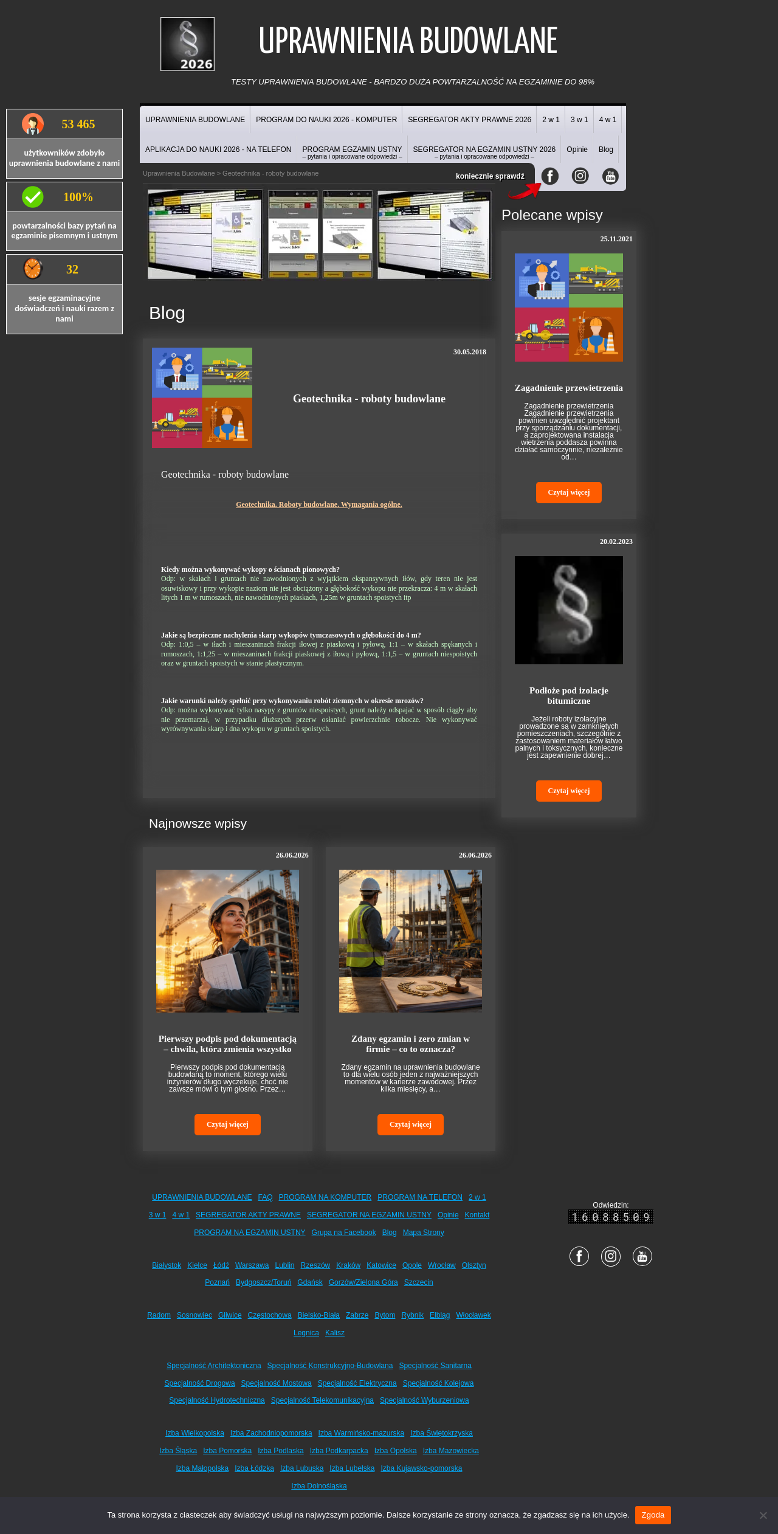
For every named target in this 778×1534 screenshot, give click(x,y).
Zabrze (357, 1315)
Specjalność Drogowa (200, 1383)
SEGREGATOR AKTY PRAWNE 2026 (469, 119)
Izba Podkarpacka (339, 1450)
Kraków (348, 1265)
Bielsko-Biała (319, 1315)
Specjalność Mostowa (276, 1383)
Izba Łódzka (254, 1468)
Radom (159, 1315)
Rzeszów (316, 1265)
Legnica (306, 1333)
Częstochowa (270, 1315)
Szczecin (418, 1282)
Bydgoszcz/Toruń (263, 1282)
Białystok (166, 1265)
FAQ (265, 1197)
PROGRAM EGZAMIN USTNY (352, 152)
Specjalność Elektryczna (357, 1383)
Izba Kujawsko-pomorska (421, 1468)
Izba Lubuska (301, 1468)
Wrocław (442, 1265)
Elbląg (440, 1315)
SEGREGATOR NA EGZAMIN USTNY (369, 1215)
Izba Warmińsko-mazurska (361, 1433)
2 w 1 (551, 119)
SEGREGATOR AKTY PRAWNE (248, 1215)
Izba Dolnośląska (318, 1486)
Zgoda (652, 1514)
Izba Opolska (395, 1450)
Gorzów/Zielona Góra (363, 1282)
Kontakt (477, 1215)
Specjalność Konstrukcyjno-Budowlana (330, 1365)
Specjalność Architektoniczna (214, 1365)
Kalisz (335, 1333)
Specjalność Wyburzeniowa (424, 1400)
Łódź (221, 1265)
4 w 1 (608, 119)
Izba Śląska (178, 1450)
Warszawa (252, 1265)
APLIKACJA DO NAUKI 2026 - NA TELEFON (218, 149)
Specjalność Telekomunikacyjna (322, 1400)
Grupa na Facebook (344, 1232)
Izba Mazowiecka (451, 1450)
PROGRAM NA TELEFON (420, 1197)
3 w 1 (579, 119)
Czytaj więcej (228, 1124)
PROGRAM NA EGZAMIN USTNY (249, 1232)
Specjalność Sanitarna (435, 1365)
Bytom (384, 1315)
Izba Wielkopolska (194, 1433)
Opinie (577, 149)
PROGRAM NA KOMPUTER (325, 1197)
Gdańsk (309, 1282)
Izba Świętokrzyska (441, 1433)
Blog (606, 149)
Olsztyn (474, 1265)
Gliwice (230, 1315)
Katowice (381, 1265)
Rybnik (412, 1315)
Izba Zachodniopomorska (271, 1433)
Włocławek (473, 1315)
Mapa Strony (423, 1232)
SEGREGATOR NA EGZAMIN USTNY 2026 (485, 152)
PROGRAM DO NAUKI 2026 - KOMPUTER (326, 119)
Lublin (285, 1265)
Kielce (197, 1265)
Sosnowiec (194, 1315)
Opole (412, 1265)
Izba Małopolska (202, 1468)
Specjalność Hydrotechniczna (216, 1400)
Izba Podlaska (280, 1450)
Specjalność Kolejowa (438, 1383)
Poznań (217, 1282)
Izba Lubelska (351, 1468)
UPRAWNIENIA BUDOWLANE (195, 119)
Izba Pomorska (227, 1450)
